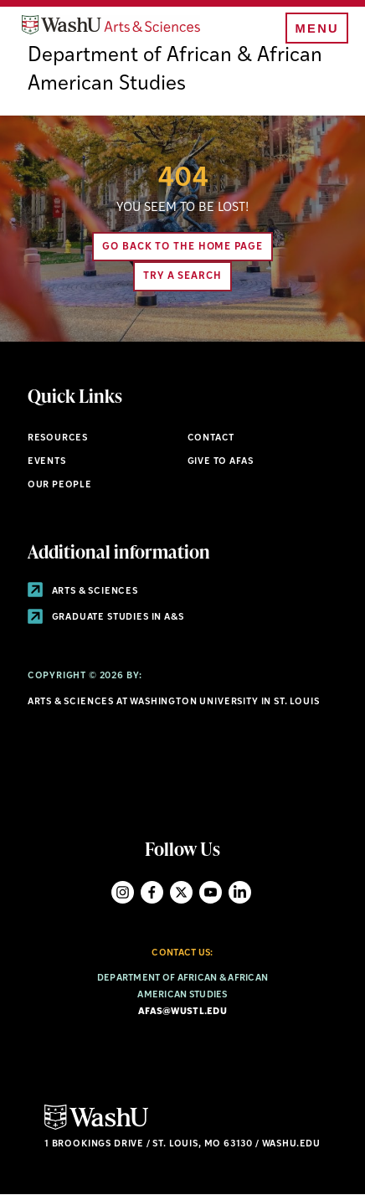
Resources (58, 438)
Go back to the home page (182, 247)
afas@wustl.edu (182, 1012)
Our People (60, 485)
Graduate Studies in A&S (106, 617)
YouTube (210, 892)
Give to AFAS (221, 461)
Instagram (122, 892)
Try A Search (182, 276)
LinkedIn (240, 892)
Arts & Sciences (83, 591)
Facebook (152, 892)
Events (47, 461)
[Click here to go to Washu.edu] (96, 1127)
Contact (211, 438)
